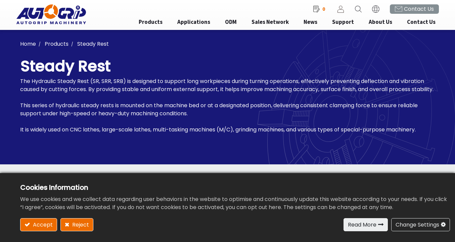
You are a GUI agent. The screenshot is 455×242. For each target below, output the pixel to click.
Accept (42, 225)
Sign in (337, 10)
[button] (354, 10)
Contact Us (415, 10)
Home (28, 45)
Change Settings (417, 225)
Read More (362, 225)
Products (57, 45)
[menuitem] (190, 24)
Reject (80, 225)
